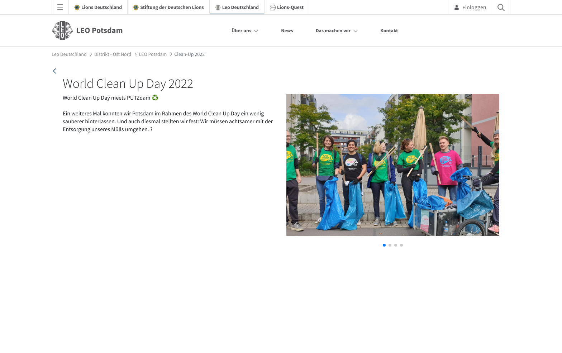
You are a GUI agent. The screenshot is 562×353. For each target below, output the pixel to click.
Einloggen (470, 7)
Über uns (241, 30)
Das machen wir (333, 30)
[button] (384, 245)
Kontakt (389, 30)
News (287, 30)
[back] (54, 71)
